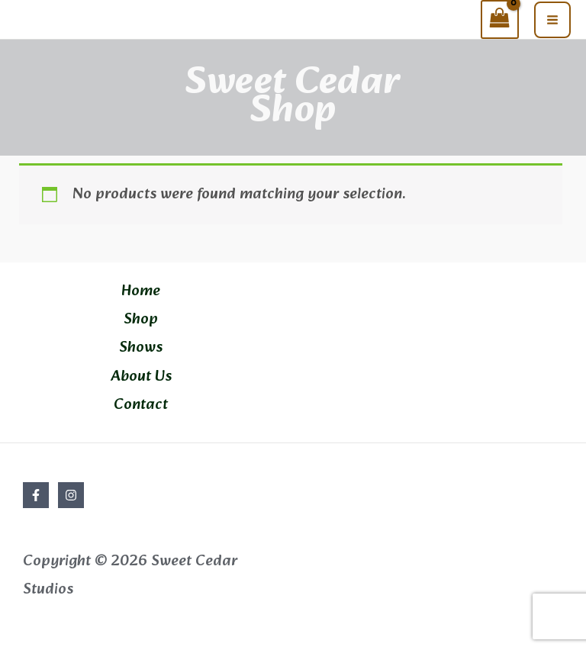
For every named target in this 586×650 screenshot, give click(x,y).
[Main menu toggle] (552, 20)
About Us (141, 377)
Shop (141, 320)
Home (140, 291)
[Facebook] (36, 495)
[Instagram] (71, 495)
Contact (141, 405)
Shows (141, 348)
